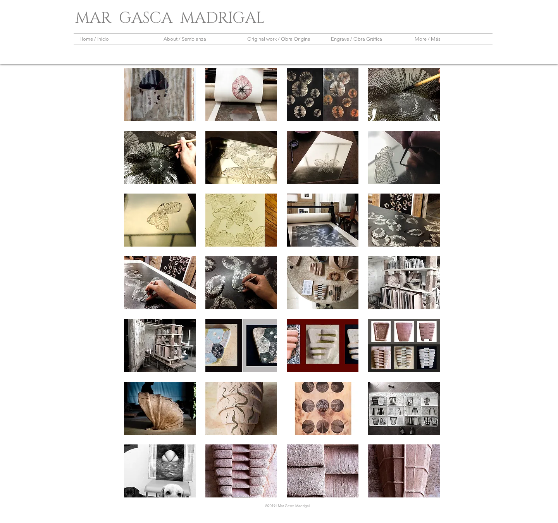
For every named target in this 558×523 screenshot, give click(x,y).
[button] (160, 94)
